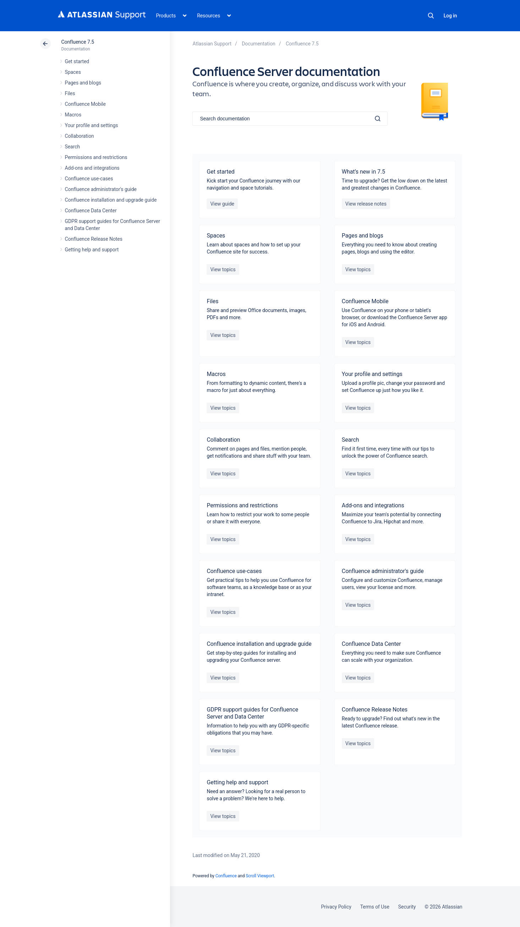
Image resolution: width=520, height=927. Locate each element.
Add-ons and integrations (92, 168)
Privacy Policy (336, 907)
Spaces (73, 72)
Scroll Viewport (260, 875)
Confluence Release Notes (93, 239)
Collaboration (79, 136)
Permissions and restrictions (96, 157)
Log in (450, 15)
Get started (77, 61)
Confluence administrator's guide (101, 189)
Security (407, 907)
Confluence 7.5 (77, 42)
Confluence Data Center (91, 210)
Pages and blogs (83, 83)
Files (70, 93)
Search (431, 15)
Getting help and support (92, 249)
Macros (73, 115)
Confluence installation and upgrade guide (111, 200)
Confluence (226, 875)
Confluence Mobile (85, 104)
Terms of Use (374, 907)
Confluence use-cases (89, 178)
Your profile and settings (91, 125)
